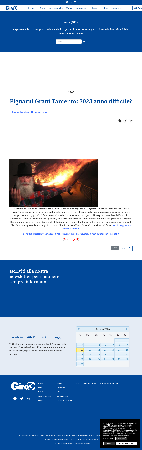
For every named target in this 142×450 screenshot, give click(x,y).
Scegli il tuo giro (36, 14)
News (42, 8)
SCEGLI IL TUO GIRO (64, 400)
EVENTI (41, 388)
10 (82, 350)
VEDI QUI (71, 239)
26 (99, 359)
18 (90, 354)
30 (127, 359)
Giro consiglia (56, 8)
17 (82, 354)
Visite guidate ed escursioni (46, 29)
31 (82, 363)
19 (99, 354)
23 (127, 354)
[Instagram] (75, 2)
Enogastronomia (20, 29)
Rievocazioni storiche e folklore (114, 29)
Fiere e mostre (66, 33)
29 (119, 359)
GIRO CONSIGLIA (44, 396)
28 (112, 359)
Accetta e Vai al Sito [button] (126, 443)
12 (99, 350)
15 (119, 350)
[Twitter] (71, 2)
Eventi (31, 8)
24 (82, 359)
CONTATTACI (62, 388)
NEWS (40, 392)
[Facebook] (67, 2)
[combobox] (69, 41)
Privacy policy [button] (109, 438)
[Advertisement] (71, 68)
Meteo (69, 8)
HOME (40, 383)
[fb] (14, 396)
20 (105, 354)
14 (112, 350)
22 (119, 354)
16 (127, 350)
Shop (105, 8)
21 (112, 354)
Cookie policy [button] (123, 435)
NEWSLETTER (62, 396)
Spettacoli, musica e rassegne (79, 29)
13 (105, 350)
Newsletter (116, 8)
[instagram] (28, 396)
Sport (80, 33)
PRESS (40, 400)
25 (90, 359)
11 (90, 350)
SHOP (59, 392)
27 (105, 359)
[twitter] (21, 396)
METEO (59, 383)
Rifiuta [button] (109, 443)
